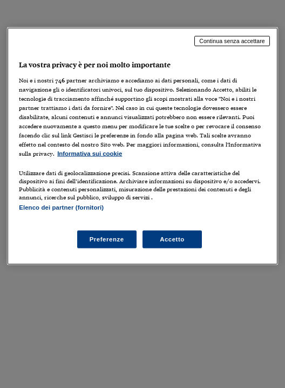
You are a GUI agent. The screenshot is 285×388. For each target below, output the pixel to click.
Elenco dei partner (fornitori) (61, 207)
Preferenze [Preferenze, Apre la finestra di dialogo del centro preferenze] (107, 238)
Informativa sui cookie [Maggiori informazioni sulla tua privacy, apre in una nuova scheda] (89, 153)
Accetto (172, 238)
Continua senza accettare (232, 41)
